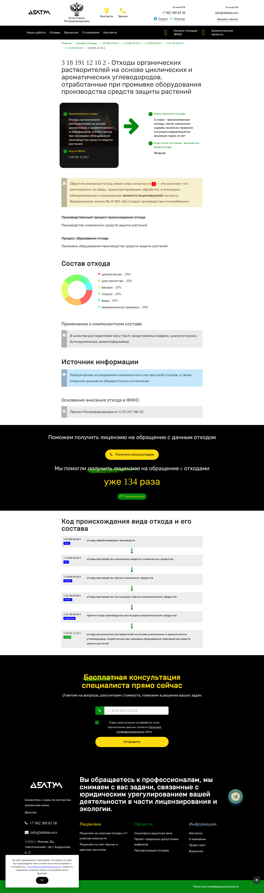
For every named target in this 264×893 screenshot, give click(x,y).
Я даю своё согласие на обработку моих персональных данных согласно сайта (129, 727)
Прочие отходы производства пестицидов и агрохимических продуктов (132, 615)
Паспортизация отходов (151, 850)
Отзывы (55, 32)
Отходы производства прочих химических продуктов (120, 578)
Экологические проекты (222, 32)
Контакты (110, 32)
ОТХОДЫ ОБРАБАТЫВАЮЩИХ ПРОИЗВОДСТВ (111, 540)
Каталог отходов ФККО (185, 32)
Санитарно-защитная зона (153, 833)
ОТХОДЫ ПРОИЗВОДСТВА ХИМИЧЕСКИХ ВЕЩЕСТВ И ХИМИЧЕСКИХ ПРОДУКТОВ (130, 559)
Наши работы (36, 32)
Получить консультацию (132, 454)
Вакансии (71, 32)
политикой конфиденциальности (44, 867)
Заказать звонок (227, 19)
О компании (90, 32)
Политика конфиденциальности (216, 886)
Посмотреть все (132, 496)
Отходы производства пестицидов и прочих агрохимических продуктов (132, 596)
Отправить (132, 742)
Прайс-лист (197, 845)
